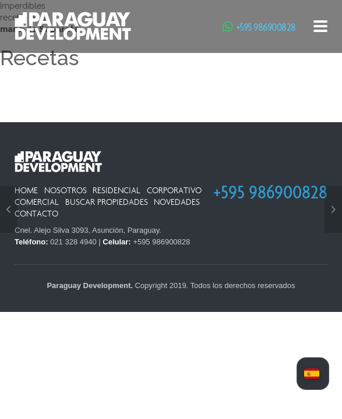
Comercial (37, 202)
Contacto (36, 214)
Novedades (177, 202)
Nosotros (65, 190)
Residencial (116, 190)
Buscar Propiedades (106, 202)
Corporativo (174, 190)
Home (26, 190)
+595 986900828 (266, 26)
